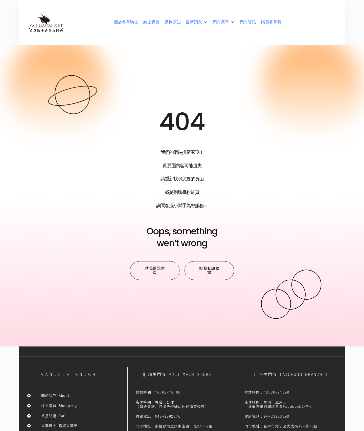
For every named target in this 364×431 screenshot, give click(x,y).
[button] (196, 22)
